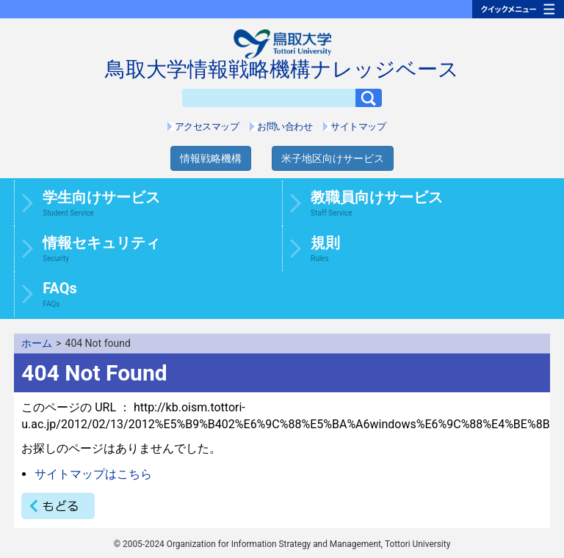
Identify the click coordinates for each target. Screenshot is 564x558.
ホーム (36, 343)
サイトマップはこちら (93, 474)
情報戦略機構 (211, 158)
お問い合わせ (284, 126)
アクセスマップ (207, 126)
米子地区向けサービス (332, 158)
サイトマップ (358, 126)
